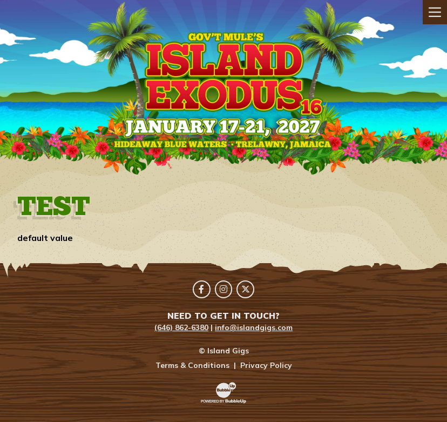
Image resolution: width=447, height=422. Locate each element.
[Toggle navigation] (435, 12)
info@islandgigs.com (254, 327)
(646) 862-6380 (181, 327)
